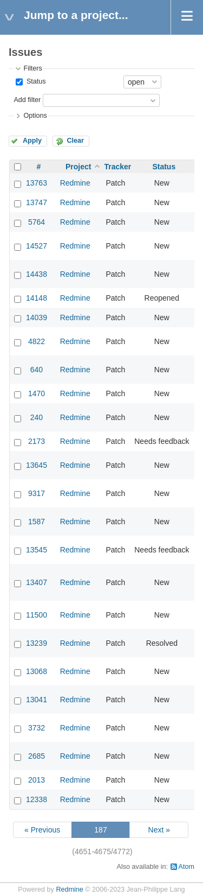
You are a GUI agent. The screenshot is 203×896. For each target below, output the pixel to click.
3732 (36, 727)
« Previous (42, 829)
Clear (75, 140)
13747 (36, 202)
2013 (36, 780)
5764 (36, 222)
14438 (36, 274)
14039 (36, 317)
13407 (36, 582)
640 (36, 369)
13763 (36, 183)
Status (34, 81)
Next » (159, 829)
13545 (36, 549)
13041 (36, 699)
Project (78, 166)
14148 (36, 298)
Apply (32, 140)
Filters (32, 68)
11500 (36, 615)
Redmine (75, 183)
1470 (36, 393)
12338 (36, 799)
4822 (36, 341)
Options (35, 115)
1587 (36, 521)
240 (36, 417)
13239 (36, 643)
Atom (186, 866)
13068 (36, 671)
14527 (36, 246)
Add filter (27, 100)
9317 (36, 493)
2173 (36, 441)
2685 (36, 756)
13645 (36, 465)
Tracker (117, 166)
